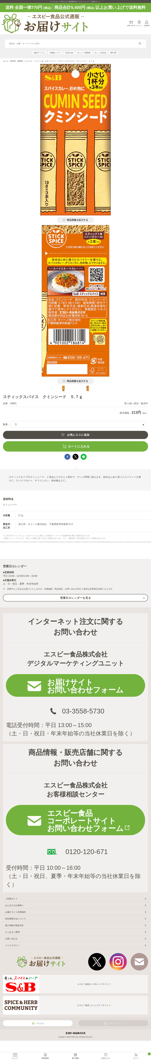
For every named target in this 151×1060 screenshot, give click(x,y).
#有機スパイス (55, 53)
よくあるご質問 (12, 932)
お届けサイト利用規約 (15, 912)
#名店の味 (69, 53)
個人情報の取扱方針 (14, 925)
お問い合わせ (131, 25)
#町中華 (113, 53)
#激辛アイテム (39, 53)
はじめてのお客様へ (14, 905)
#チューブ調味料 (84, 53)
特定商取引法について (15, 919)
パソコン (40, 1023)
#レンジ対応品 (100, 53)
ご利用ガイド (11, 899)
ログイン (139, 25)
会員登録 (146, 25)
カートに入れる (79, 446)
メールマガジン (12, 945)
